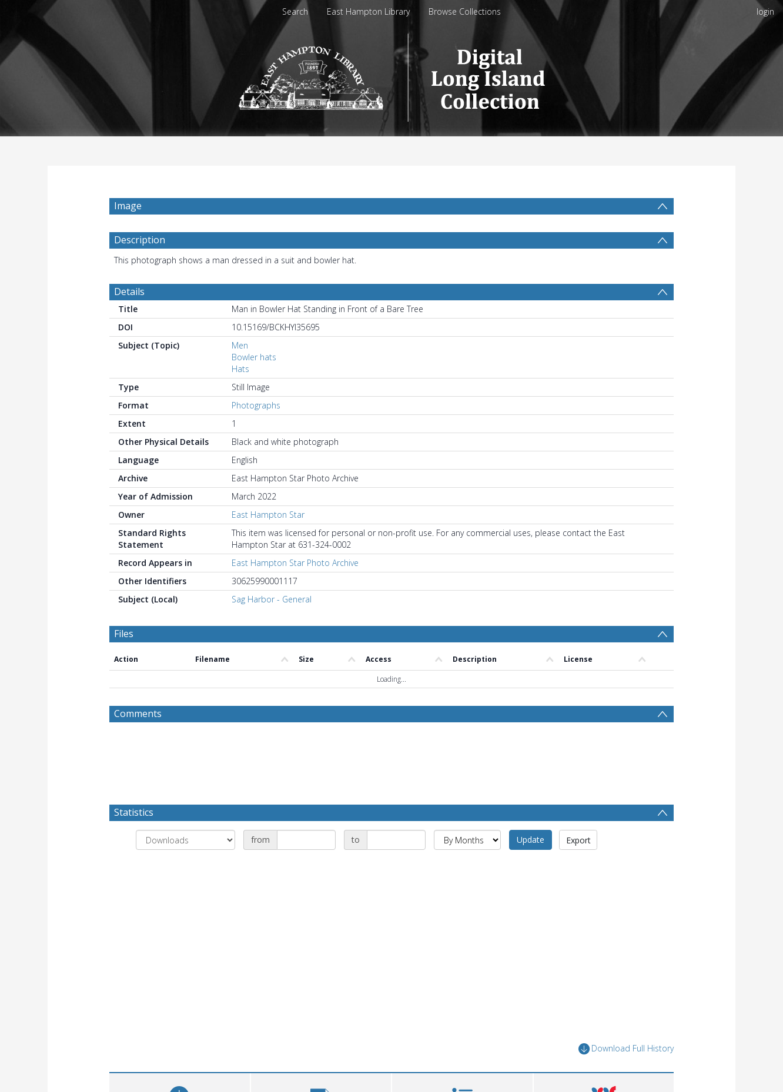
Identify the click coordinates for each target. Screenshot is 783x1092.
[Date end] (396, 868)
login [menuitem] (765, 11)
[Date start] (306, 868)
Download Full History (626, 1077)
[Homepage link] (392, 74)
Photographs (256, 433)
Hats (240, 397)
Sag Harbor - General (272, 627)
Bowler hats (254, 385)
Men (240, 373)
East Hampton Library (368, 11)
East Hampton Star (268, 542)
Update (530, 867)
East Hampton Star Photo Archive (295, 591)
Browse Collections (465, 11)
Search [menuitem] (295, 11)
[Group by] (185, 868)
